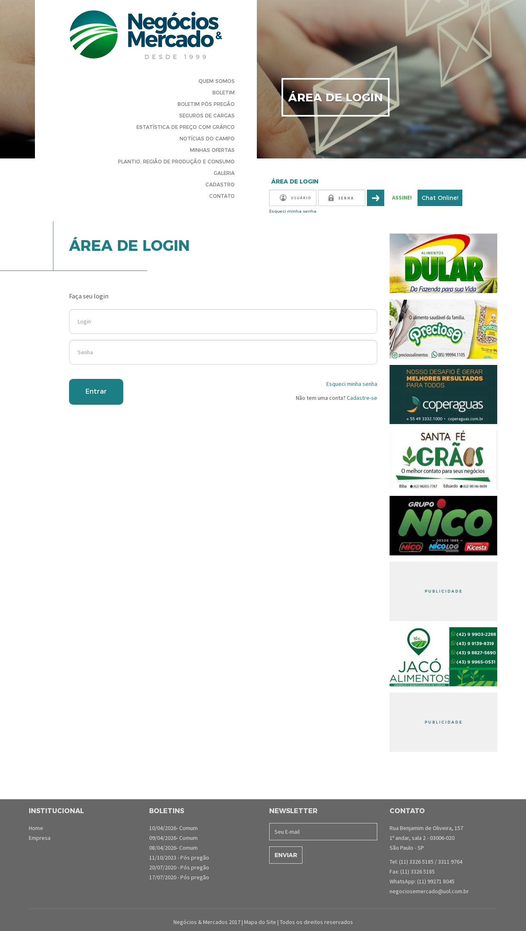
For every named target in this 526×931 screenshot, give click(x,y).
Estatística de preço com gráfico (185, 127)
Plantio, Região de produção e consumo (176, 161)
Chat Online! (440, 198)
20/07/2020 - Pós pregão (179, 867)
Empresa (40, 838)
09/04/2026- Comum (173, 838)
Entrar (96, 391)
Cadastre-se (361, 397)
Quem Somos (216, 81)
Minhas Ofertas (212, 150)
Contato (222, 196)
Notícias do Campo (207, 138)
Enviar (286, 855)
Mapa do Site (260, 922)
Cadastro (220, 184)
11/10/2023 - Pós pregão (179, 857)
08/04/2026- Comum (173, 847)
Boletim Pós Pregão (206, 104)
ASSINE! (402, 197)
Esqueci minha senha (292, 211)
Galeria (224, 173)
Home (36, 828)
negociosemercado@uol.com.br (429, 891)
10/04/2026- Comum (173, 828)
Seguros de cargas (207, 115)
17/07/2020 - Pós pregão (179, 877)
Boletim (223, 92)
